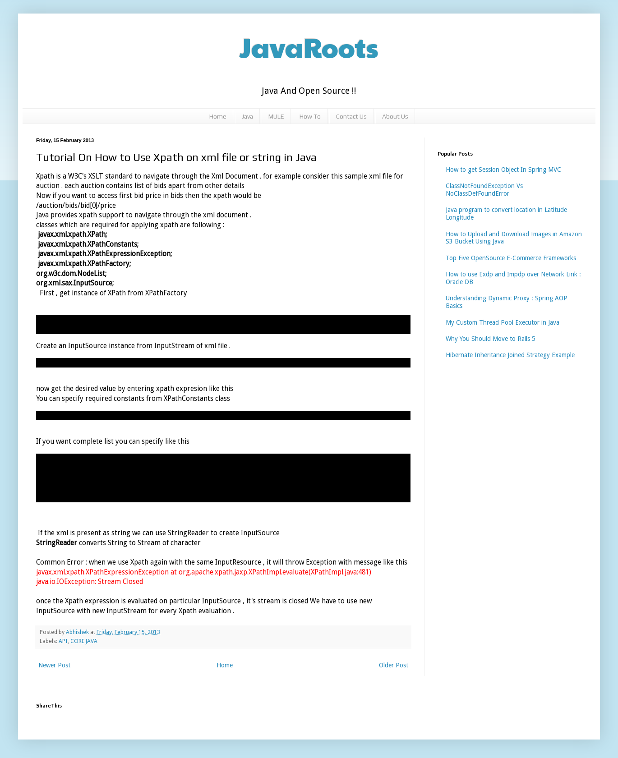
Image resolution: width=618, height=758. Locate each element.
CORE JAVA (83, 641)
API (63, 641)
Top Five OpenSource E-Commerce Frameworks (511, 258)
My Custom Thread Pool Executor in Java (502, 322)
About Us (395, 116)
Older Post (393, 665)
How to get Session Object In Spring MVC (503, 169)
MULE (276, 116)
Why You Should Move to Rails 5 (490, 338)
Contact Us (351, 116)
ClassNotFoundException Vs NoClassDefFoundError (484, 189)
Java (247, 116)
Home (217, 116)
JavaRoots (309, 47)
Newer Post (54, 665)
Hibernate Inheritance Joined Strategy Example (510, 354)
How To (310, 116)
